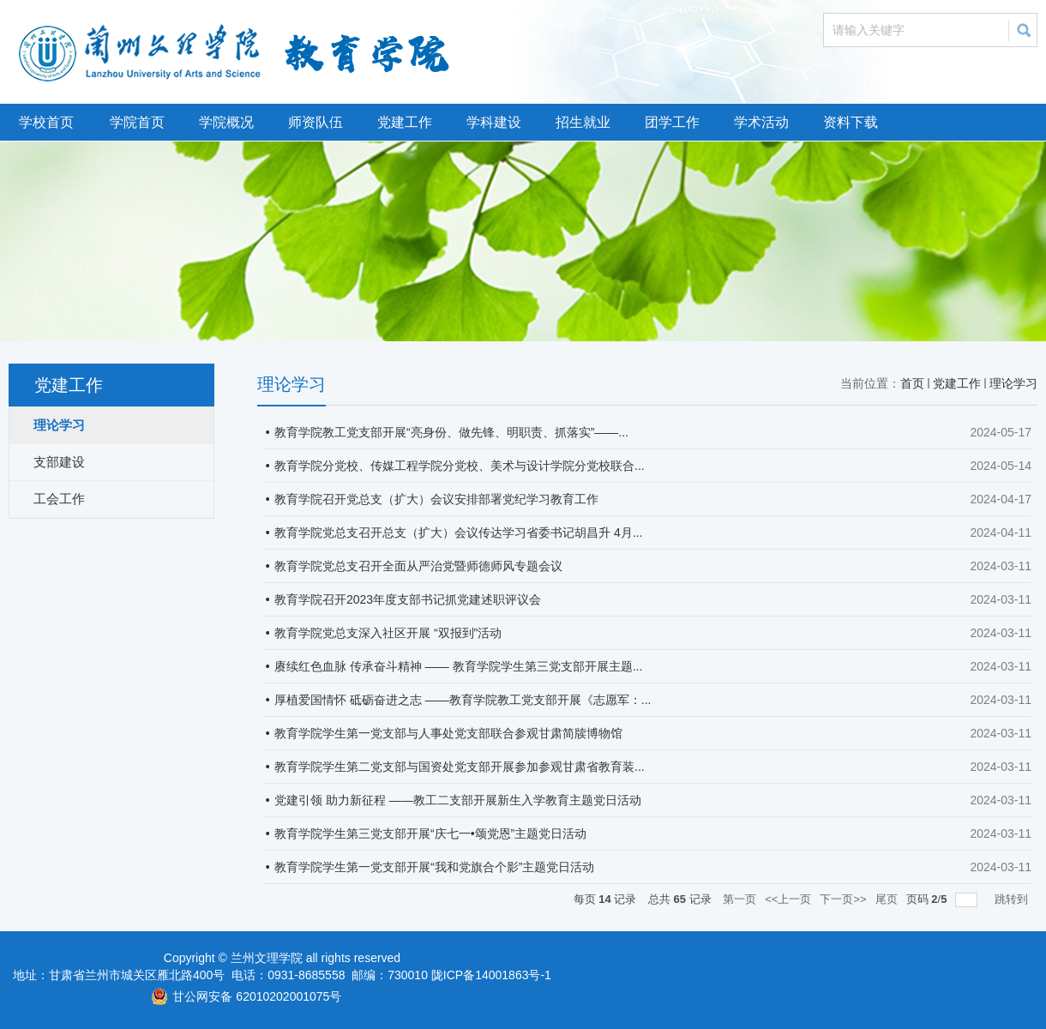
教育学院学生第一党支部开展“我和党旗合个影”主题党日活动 (434, 867)
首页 (912, 383)
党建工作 (404, 122)
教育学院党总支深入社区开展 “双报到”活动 (388, 633)
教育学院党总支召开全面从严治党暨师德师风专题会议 (418, 566)
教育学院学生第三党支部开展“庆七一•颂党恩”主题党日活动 (430, 833)
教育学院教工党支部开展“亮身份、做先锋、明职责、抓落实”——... (451, 432)
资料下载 (850, 122)
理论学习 (1013, 383)
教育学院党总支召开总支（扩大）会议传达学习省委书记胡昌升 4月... (458, 532)
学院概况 (226, 122)
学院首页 (137, 122)
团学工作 (672, 122)
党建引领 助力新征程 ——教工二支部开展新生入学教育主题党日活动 (457, 800)
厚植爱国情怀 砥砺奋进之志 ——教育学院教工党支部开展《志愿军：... (462, 700)
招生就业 (583, 122)
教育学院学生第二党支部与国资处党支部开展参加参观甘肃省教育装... (459, 766)
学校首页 (46, 122)
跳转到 (1013, 899)
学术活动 (761, 122)
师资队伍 (315, 122)
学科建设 (493, 122)
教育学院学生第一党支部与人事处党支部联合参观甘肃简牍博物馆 (448, 733)
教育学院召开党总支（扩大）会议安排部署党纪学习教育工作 (436, 499)
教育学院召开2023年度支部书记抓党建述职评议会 (407, 599)
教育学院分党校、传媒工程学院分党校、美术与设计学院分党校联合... (459, 465)
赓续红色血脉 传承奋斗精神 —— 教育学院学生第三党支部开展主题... (458, 666)
